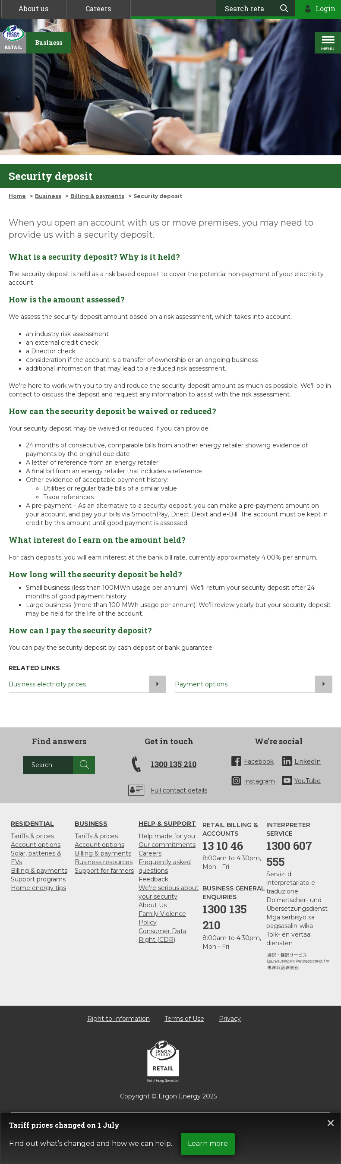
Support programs (38, 879)
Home (17, 196)
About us (33, 8)
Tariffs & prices (32, 836)
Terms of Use (184, 1018)
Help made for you (167, 836)
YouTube (307, 781)
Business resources (104, 862)
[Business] (48, 42)
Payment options (253, 684)
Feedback (153, 879)
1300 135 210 (173, 764)
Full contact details (179, 790)
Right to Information (118, 1018)
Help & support (167, 823)
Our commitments (167, 845)
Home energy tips (38, 888)
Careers (98, 8)
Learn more (208, 1143)
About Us (153, 905)
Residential (32, 823)
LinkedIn (307, 761)
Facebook (259, 761)
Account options (35, 845)
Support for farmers (104, 871)
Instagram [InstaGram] (259, 781)
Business (48, 196)
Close (331, 1123)
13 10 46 (222, 845)
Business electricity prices (87, 684)
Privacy (230, 1018)
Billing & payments (97, 196)
